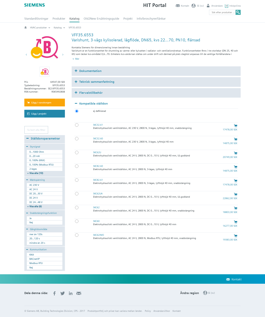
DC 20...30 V (35, 193)
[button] (45, 72)
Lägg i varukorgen (41, 102)
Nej (31, 222)
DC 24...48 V (35, 202)
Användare (217, 5)
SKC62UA (98, 193)
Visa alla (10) (36, 173)
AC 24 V (33, 189)
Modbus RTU (36, 263)
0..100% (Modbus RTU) (41, 164)
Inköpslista (235, 5)
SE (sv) (200, 5)
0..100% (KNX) (37, 160)
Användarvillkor (161, 311)
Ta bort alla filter (36, 130)
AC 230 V (34, 185)
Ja (30, 218)
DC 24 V (33, 197)
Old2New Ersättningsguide (101, 18)
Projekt (127, 18)
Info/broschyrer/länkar (151, 18)
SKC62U (97, 152)
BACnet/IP (34, 259)
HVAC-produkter (38, 27)
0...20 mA (34, 156)
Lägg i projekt (38, 113)
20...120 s (34, 238)
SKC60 (96, 221)
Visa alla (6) (35, 206)
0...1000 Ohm (36, 151)
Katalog (74, 18)
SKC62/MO (98, 235)
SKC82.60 (98, 166)
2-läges (33, 169)
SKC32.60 (98, 138)
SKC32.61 (98, 124)
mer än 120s (35, 234)
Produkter (59, 18)
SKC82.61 (98, 180)
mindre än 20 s (37, 243)
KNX (31, 254)
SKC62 (96, 207)
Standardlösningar (36, 18)
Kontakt (185, 5)
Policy (148, 311)
